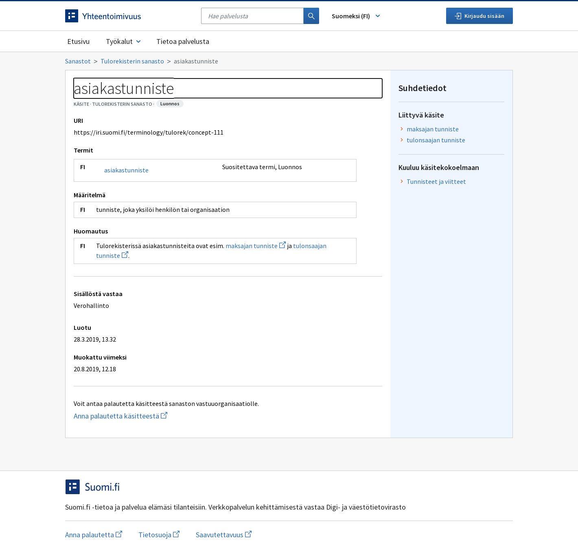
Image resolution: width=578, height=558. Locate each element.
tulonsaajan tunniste (436, 140)
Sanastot (78, 61)
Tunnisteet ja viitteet (436, 181)
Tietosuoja (159, 534)
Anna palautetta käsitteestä (153, 415)
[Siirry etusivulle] (129, 15)
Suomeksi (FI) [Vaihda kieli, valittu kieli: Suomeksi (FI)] (356, 16)
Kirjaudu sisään (479, 16)
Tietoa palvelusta (182, 41)
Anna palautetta (93, 534)
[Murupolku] (289, 61)
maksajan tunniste (256, 246)
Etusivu (78, 41)
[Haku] (311, 16)
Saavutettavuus (224, 534)
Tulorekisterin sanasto (132, 61)
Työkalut (124, 41)
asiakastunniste (126, 170)
